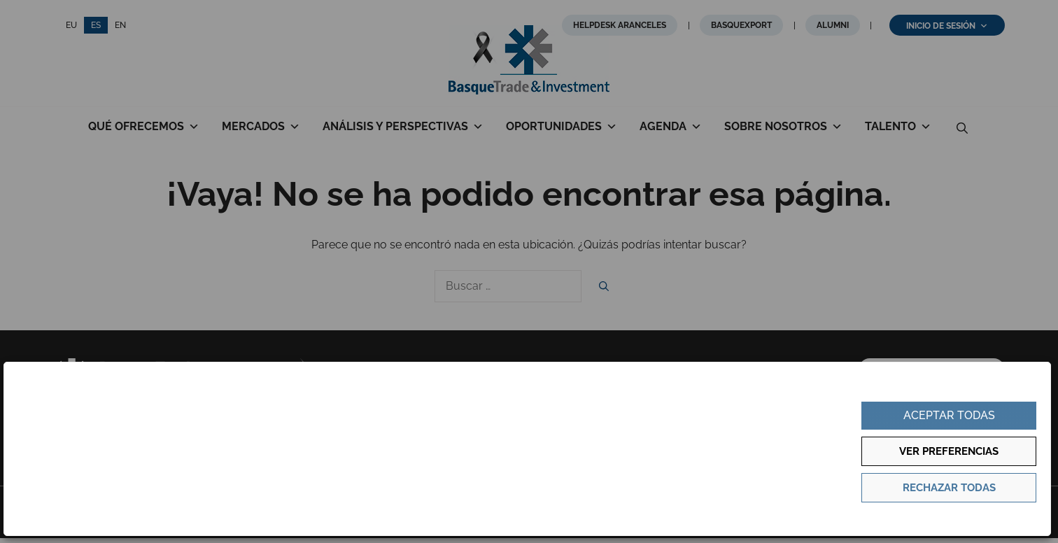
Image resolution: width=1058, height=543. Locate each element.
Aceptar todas (949, 415)
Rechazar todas (949, 487)
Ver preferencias (949, 451)
